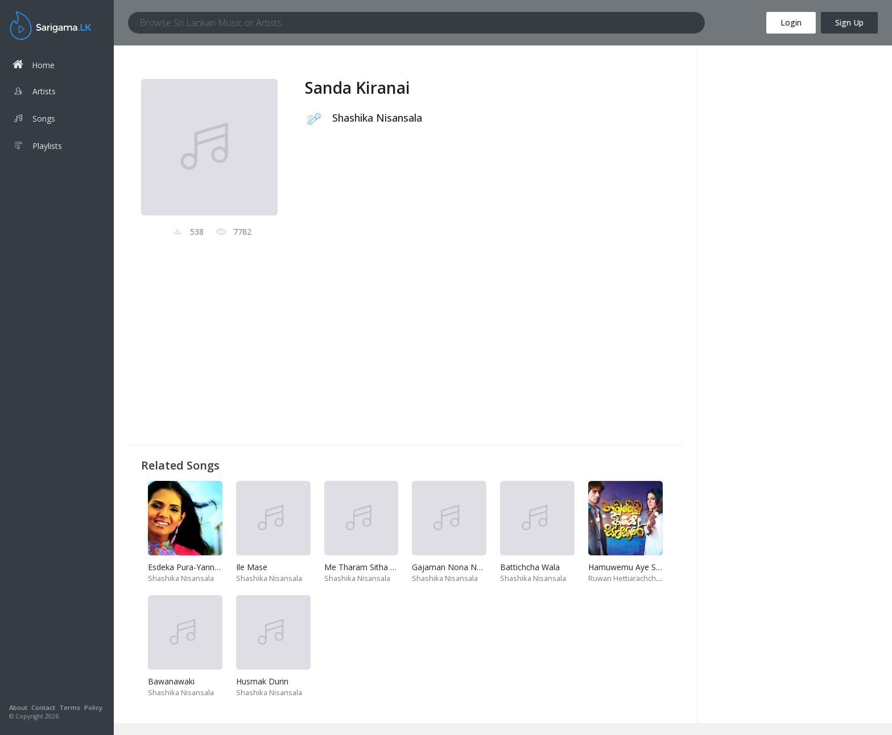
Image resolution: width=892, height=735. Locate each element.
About (18, 707)
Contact (43, 707)
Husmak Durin (262, 681)
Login (791, 22)
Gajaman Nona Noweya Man (466, 567)
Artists (34, 93)
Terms (69, 707)
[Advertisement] (405, 351)
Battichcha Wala (530, 567)
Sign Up (849, 22)
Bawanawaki (171, 681)
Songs (34, 120)
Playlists (37, 147)
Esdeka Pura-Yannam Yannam (203, 567)
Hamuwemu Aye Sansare (634, 567)
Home (34, 64)
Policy (93, 707)
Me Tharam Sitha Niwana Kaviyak (386, 567)
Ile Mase (251, 567)
